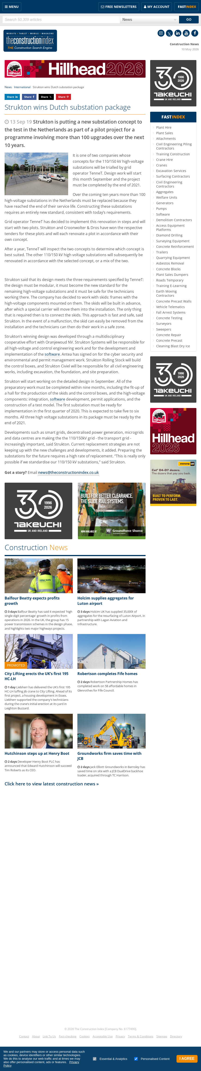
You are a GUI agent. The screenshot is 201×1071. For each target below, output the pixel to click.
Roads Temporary (169, 280)
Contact (24, 1036)
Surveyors (163, 323)
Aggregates (165, 192)
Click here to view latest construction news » (52, 784)
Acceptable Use (103, 1036)
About (36, 1036)
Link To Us (49, 1036)
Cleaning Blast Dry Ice (173, 346)
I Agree (187, 1059)
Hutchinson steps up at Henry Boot (37, 753)
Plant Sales (164, 133)
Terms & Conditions (140, 1036)
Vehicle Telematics (170, 307)
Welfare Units (166, 197)
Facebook (194, 33)
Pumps (161, 208)
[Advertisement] (75, 832)
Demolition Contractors (174, 220)
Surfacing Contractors (173, 176)
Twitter (169, 33)
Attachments (166, 138)
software (52, 354)
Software (163, 214)
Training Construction (173, 154)
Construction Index (30, 41)
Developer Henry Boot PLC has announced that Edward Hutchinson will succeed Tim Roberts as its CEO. (38, 765)
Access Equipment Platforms (170, 227)
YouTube (186, 33)
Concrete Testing (169, 318)
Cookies (84, 1036)
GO (189, 19)
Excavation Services (171, 171)
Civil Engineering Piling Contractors (174, 146)
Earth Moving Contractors (166, 293)
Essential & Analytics (110, 1059)
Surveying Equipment (172, 241)
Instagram (161, 33)
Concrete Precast (169, 340)
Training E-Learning (171, 286)
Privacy (120, 1036)
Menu (14, 6)
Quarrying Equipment (173, 257)
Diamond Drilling (169, 235)
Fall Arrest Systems (171, 312)
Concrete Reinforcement (175, 246)
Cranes (161, 165)
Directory (176, 1036)
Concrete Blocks (168, 269)
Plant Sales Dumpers (172, 274)
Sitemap (161, 1036)
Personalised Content (152, 1059)
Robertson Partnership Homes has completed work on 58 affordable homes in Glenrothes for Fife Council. (107, 686)
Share (10, 97)
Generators (165, 203)
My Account (158, 6)
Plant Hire (163, 127)
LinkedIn (177, 33)
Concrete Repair (168, 335)
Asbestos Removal (170, 263)
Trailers (162, 252)
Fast (187, 6)
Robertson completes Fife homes (107, 673)
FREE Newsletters (121, 6)
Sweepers (163, 329)
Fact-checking (67, 1036)
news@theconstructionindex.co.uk (68, 472)
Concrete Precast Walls (174, 301)
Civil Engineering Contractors (169, 184)
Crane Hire (164, 159)
